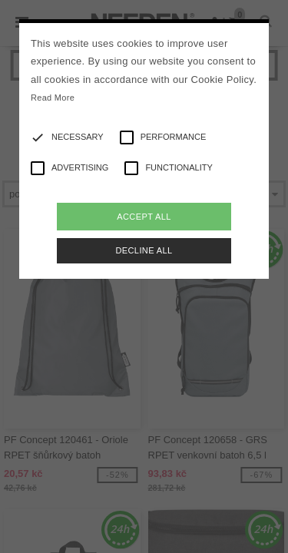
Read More (52, 97)
